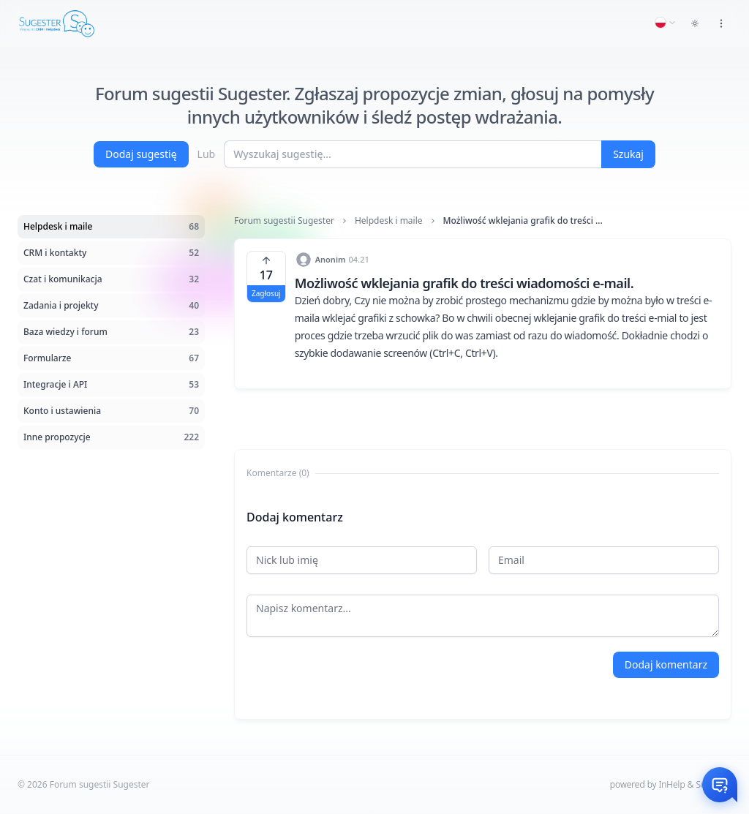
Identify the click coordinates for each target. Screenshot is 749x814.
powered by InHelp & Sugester (670, 784)
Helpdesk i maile (389, 221)
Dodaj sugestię (141, 154)
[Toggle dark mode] (695, 23)
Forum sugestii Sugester (284, 221)
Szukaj (628, 154)
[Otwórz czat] (719, 784)
